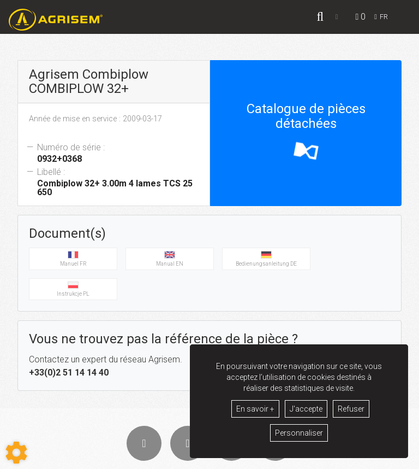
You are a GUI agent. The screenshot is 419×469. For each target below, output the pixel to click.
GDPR (269, 458)
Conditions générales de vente (153, 458)
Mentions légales (227, 458)
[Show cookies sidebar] (16, 453)
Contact (297, 458)
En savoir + (255, 408)
